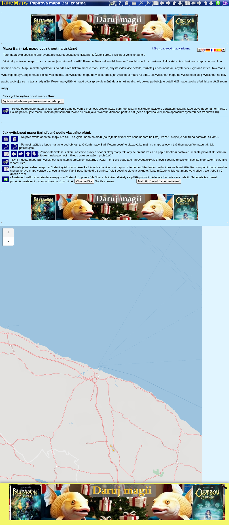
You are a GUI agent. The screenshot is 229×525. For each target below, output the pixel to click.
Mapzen (194, 515)
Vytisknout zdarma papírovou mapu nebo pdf (32, 101)
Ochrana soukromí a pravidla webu (104, 521)
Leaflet (140, 515)
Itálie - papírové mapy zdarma (171, 48)
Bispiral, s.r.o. (46, 521)
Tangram (155, 515)
